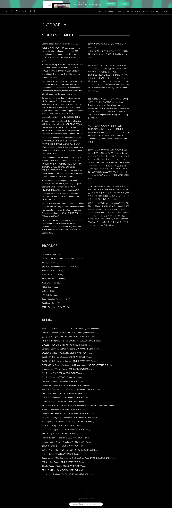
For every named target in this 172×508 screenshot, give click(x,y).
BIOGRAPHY (120, 11)
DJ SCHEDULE (109, 11)
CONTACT (165, 11)
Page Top (86, 490)
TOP (93, 11)
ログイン (124, 4)
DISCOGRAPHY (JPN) (133, 11)
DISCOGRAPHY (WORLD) (150, 11)
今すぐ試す (110, 4)
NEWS (100, 11)
